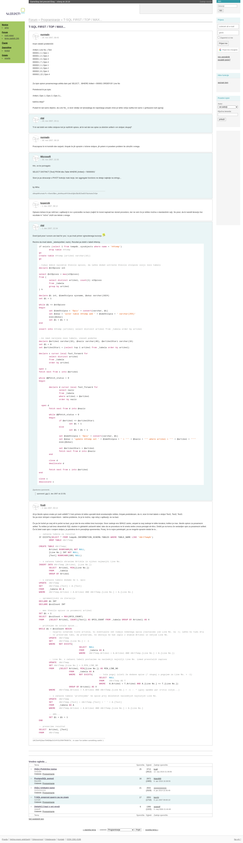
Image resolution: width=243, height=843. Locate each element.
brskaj (7, 51)
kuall (156, 769)
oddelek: (117, 830)
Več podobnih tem (36, 819)
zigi (42, 118)
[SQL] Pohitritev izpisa (45, 769)
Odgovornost (37, 839)
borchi (156, 797)
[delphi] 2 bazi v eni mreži (47, 806)
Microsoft (45, 156)
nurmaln (44, 34)
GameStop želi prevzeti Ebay (50, 2)
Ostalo (5, 55)
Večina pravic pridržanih (20, 839)
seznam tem (223, 83)
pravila (7, 58)
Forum (5, 32)
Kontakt (61, 839)
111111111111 (40, 790)
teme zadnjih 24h (12, 38)
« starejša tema (89, 830)
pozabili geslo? (224, 60)
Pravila (5, 839)
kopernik (45, 203)
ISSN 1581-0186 (74, 839)
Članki (5, 43)
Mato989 (37, 781)
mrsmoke (37, 771)
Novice (5, 25)
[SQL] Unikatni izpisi (44, 788)
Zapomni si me (225, 37)
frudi (43, 505)
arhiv (7, 28)
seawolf (37, 809)
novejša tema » (151, 830)
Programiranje (48, 774)
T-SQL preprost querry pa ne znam (51, 797)
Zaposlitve (6, 47)
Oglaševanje (50, 839)
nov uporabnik (224, 57)
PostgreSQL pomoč (44, 778)
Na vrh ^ (237, 839)
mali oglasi (9, 35)
